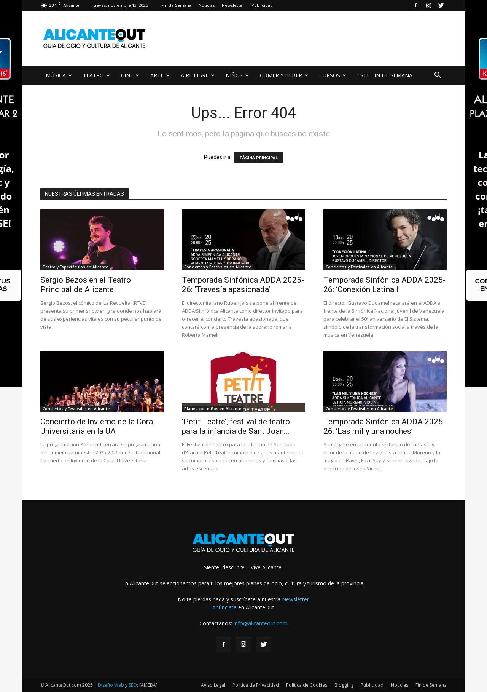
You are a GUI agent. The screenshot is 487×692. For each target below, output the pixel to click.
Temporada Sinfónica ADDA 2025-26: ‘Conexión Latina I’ (384, 284)
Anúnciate (224, 607)
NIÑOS (237, 75)
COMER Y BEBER (284, 75)
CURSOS (332, 75)
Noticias (207, 5)
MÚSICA (59, 75)
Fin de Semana (176, 5)
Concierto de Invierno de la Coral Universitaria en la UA (97, 426)
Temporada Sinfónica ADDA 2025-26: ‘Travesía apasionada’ (243, 284)
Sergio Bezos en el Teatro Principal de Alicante (85, 284)
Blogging (343, 685)
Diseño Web (111, 685)
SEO (133, 685)
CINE (130, 75)
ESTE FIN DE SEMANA (384, 75)
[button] (437, 76)
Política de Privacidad (255, 685)
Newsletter (233, 5)
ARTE (160, 75)
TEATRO (96, 75)
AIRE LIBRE (198, 75)
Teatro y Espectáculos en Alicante (75, 267)
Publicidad (262, 5)
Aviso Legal (213, 685)
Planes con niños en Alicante (212, 408)
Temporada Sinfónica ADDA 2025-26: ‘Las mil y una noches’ (384, 426)
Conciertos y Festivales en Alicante (217, 267)
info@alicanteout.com (261, 623)
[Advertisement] (308, 38)
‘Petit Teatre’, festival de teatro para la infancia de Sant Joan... (236, 426)
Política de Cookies (306, 685)
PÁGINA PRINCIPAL (259, 157)
